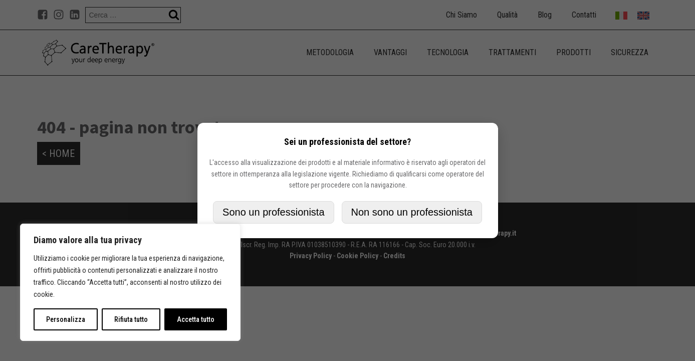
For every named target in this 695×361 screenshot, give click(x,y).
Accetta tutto (195, 319)
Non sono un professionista (412, 212)
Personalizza (65, 319)
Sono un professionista (273, 212)
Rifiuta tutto (131, 319)
